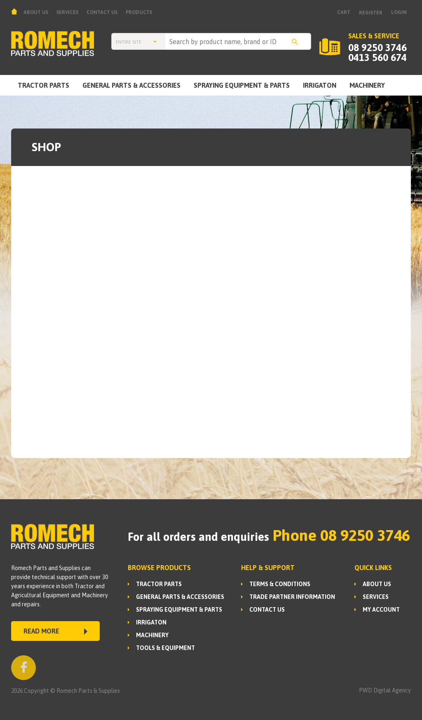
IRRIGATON (319, 85)
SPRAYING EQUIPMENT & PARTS (242, 85)
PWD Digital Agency (385, 690)
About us (35, 12)
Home (15, 11)
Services (67, 12)
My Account (381, 609)
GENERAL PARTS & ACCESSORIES (131, 85)
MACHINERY (367, 85)
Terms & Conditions (279, 584)
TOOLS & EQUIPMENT (165, 648)
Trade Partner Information (292, 597)
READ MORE (55, 631)
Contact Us (102, 12)
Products (139, 12)
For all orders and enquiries (198, 536)
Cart (343, 12)
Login (399, 12)
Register (370, 13)
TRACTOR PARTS (43, 85)
